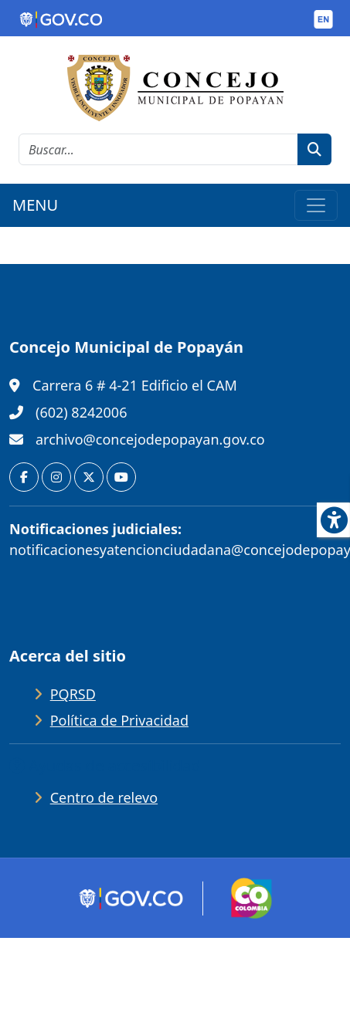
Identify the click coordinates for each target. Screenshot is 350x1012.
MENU (35, 205)
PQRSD (73, 694)
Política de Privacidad (119, 720)
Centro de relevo (104, 797)
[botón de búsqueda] (314, 149)
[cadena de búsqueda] (158, 149)
